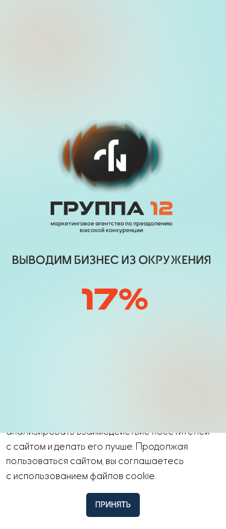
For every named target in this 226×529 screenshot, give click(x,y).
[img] (116, 22)
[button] (174, 22)
